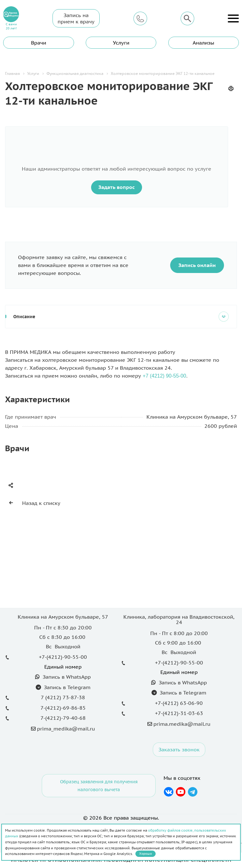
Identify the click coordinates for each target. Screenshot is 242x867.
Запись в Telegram (66, 687)
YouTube (180, 792)
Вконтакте (168, 792)
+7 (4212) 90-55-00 (164, 376)
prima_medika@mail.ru (66, 728)
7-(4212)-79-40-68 (63, 718)
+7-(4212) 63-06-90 (179, 703)
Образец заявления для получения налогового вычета (99, 785)
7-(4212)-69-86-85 (63, 708)
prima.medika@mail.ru (181, 724)
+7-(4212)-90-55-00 (63, 657)
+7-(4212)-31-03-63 (179, 713)
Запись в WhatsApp (66, 677)
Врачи (38, 42)
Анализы (203, 42)
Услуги (121, 42)
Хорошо (145, 854)
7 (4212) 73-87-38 (63, 697)
